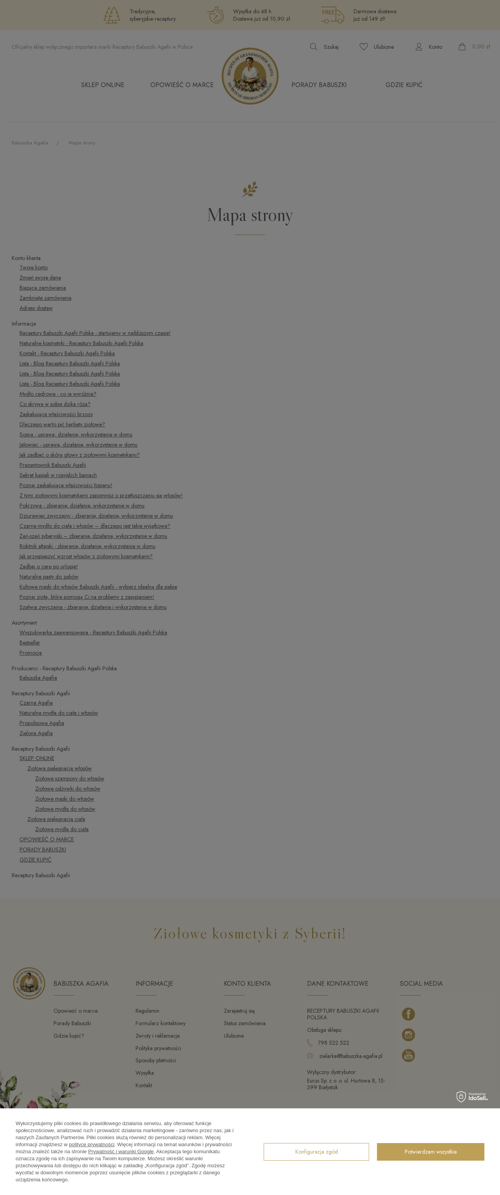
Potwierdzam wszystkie (431, 1152)
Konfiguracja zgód (316, 1152)
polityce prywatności (91, 1144)
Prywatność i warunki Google (121, 1151)
